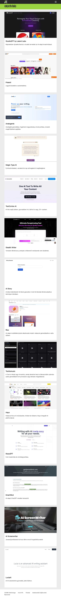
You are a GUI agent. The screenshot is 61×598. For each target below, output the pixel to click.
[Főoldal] (5, 2)
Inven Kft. (20, 592)
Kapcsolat (7, 594)
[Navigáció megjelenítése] (56, 1)
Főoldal (28, 592)
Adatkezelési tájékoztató (39, 592)
